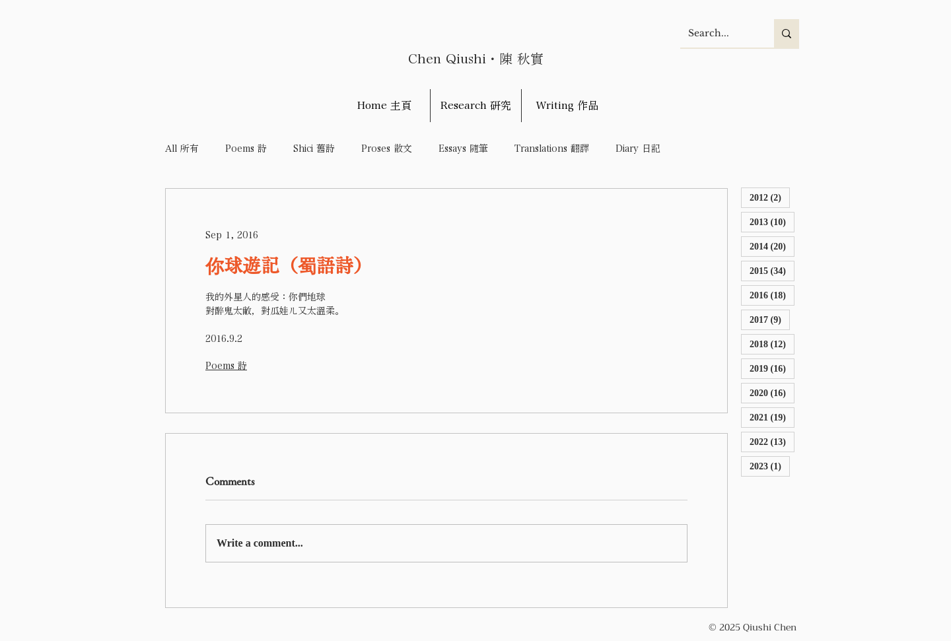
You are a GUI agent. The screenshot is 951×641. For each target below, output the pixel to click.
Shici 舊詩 (314, 148)
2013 (772, 221)
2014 (772, 246)
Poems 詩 (246, 148)
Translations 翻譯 (551, 148)
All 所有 (182, 148)
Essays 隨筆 (463, 148)
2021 (772, 416)
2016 (772, 294)
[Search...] (717, 33)
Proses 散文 (386, 148)
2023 (770, 465)
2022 (772, 441)
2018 (772, 343)
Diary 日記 (638, 148)
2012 (770, 197)
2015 (772, 270)
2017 (770, 319)
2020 (772, 392)
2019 (772, 368)
